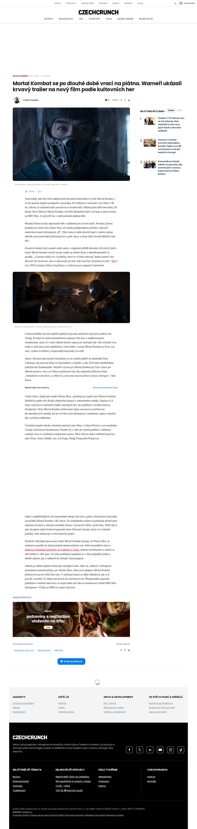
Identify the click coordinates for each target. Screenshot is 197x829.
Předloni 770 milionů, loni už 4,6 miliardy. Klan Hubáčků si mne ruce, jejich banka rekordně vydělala (171, 124)
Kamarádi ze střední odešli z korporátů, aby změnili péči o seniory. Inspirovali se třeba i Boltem (170, 167)
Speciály (103, 3)
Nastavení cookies (115, 815)
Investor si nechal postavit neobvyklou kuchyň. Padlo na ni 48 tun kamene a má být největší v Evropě (169, 146)
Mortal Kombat (44, 650)
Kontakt (151, 781)
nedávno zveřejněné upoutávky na (52, 549)
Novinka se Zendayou (161, 703)
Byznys (48, 18)
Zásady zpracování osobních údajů (46, 815)
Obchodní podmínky (74, 815)
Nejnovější (146, 18)
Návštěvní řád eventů (95, 815)
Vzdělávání (19, 790)
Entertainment (21, 76)
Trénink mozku (66, 711)
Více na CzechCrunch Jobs (105, 387)
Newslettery (87, 3)
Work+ (116, 3)
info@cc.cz (27, 812)
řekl (114, 261)
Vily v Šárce (110, 703)
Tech (109, 18)
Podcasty (71, 3)
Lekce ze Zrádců (158, 711)
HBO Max (59, 650)
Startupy (94, 18)
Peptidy (62, 703)
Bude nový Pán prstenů (162, 707)
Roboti (16, 707)
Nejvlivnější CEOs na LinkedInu (72, 776)
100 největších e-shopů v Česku (73, 781)
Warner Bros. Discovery (24, 650)
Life (81, 18)
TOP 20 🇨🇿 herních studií (69, 790)
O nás (140, 3)
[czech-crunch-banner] (71, 619)
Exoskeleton (19, 711)
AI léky (61, 707)
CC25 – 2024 (63, 785)
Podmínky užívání (21, 815)
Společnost (66, 18)
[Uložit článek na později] (29, 191)
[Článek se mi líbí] (39, 191)
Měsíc (180, 110)
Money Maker (125, 18)
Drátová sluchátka (23, 703)
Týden (171, 110)
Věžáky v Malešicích (115, 711)
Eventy (57, 3)
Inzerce (128, 3)
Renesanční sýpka (114, 707)
